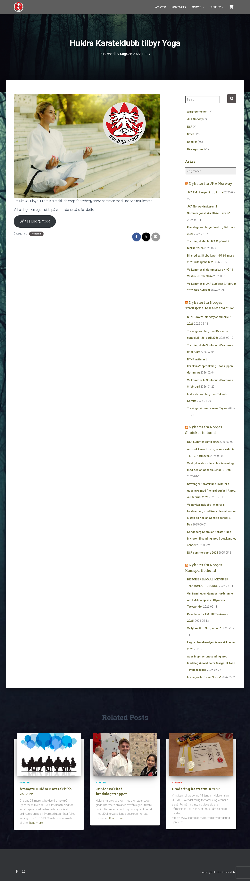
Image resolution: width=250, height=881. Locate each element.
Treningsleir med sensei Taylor (207, 408)
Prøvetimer (179, 7)
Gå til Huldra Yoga (35, 221)
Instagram (23, 871)
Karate (198, 7)
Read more (36, 822)
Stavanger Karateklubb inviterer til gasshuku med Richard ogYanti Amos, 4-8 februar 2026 (211, 490)
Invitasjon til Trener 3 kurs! (204, 677)
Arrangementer (197, 111)
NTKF (190, 134)
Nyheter (160, 7)
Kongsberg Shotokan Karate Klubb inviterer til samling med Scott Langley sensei (211, 538)
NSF (189, 126)
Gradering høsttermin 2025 (196, 789)
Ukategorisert (196, 149)
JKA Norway (195, 119)
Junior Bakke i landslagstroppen (112, 791)
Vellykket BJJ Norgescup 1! (204, 628)
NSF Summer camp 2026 (203, 441)
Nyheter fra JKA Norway (210, 183)
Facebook (17, 871)
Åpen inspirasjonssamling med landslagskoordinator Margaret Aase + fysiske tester (211, 663)
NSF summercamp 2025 (202, 552)
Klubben (217, 7)
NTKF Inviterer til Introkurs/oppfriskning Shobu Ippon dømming (210, 366)
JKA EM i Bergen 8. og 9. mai (205, 192)
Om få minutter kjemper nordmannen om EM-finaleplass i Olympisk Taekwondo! (210, 600)
